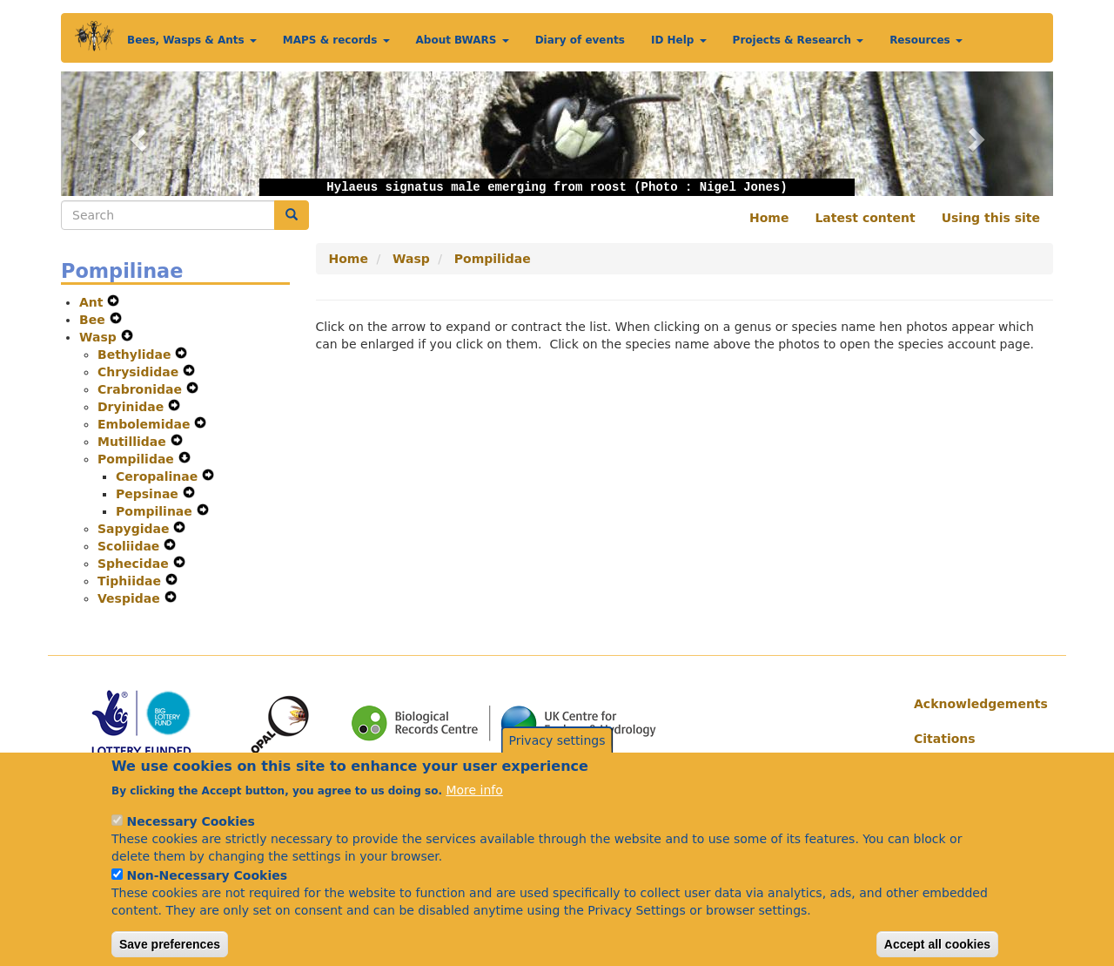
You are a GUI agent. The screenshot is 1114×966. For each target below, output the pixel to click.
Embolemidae (145, 424)
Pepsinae (149, 494)
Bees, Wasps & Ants (192, 40)
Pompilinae (156, 511)
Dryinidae (132, 407)
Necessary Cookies (190, 841)
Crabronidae (141, 389)
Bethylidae (136, 354)
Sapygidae (135, 529)
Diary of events (580, 40)
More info (474, 810)
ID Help (679, 40)
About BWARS (462, 40)
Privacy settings (557, 761)
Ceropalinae (159, 476)
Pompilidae (137, 459)
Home (769, 218)
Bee (94, 320)
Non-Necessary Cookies (206, 895)
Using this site (991, 218)
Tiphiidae (131, 581)
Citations (945, 739)
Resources (926, 40)
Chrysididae (140, 372)
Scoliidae (130, 546)
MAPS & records (336, 40)
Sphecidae (135, 564)
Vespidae (130, 598)
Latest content (865, 218)
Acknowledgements (977, 704)
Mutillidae (134, 442)
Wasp (100, 337)
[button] (135, 133)
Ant (93, 302)
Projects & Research (798, 40)
